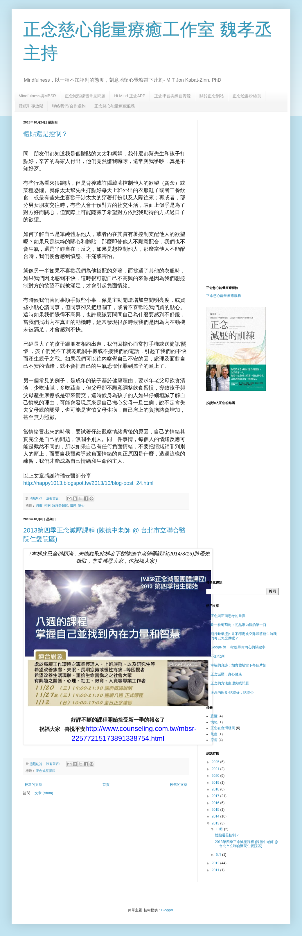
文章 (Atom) (44, 793)
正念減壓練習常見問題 (85, 96)
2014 (216, 816)
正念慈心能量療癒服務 (114, 106)
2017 (216, 796)
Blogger (167, 910)
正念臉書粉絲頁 (247, 96)
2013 (216, 823)
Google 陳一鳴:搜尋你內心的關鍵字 (238, 647)
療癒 (214, 740)
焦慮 (214, 734)
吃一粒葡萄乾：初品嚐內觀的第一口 (238, 625)
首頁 (106, 785)
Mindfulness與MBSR (37, 96)
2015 (216, 810)
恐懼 (39, 505)
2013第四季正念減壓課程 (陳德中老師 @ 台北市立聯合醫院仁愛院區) (246, 844)
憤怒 (73, 505)
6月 (219, 855)
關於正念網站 (211, 96)
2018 (216, 789)
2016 (216, 803)
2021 (216, 769)
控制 (47, 505)
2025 (216, 762)
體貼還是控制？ (45, 133)
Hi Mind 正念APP (129, 96)
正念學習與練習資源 (172, 96)
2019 (216, 783)
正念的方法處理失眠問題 (230, 683)
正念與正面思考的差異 (228, 616)
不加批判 (217, 656)
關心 (81, 505)
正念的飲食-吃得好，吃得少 (232, 693)
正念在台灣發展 (223, 728)
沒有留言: (53, 498)
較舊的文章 (178, 785)
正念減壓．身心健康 (226, 674)
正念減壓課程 (45, 770)
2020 (216, 776)
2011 (216, 870)
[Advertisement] (251, 156)
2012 (216, 863)
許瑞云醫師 (60, 505)
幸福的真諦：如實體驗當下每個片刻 (238, 665)
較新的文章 (33, 785)
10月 (220, 829)
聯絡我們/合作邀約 (69, 106)
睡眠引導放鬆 (31, 106)
